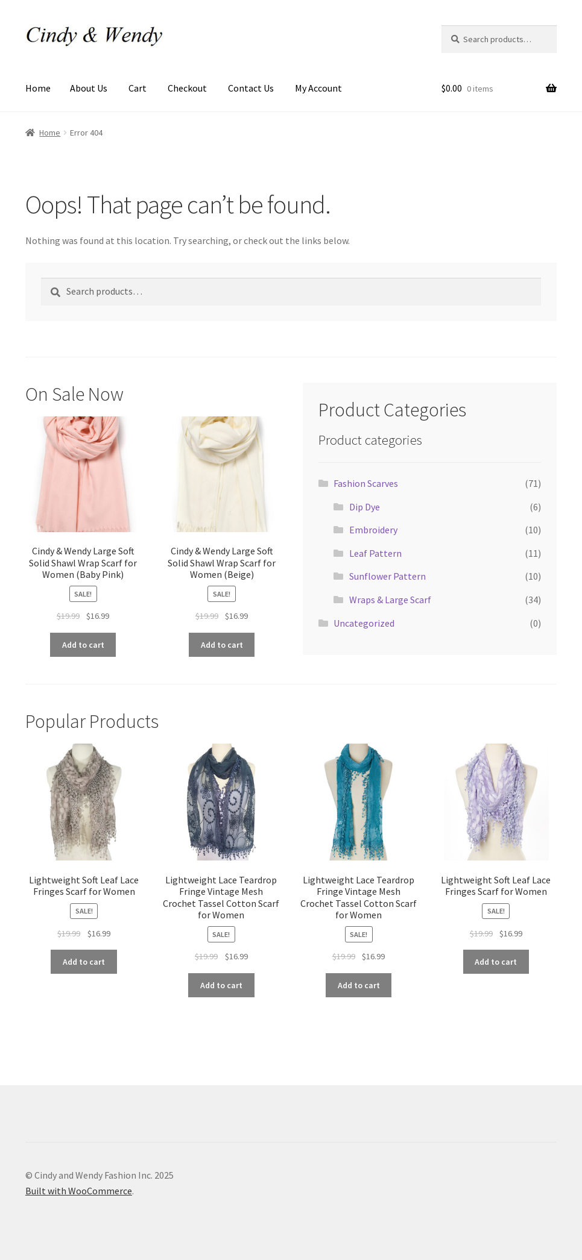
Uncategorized (364, 623)
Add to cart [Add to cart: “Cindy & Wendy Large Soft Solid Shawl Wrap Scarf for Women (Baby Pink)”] (83, 644)
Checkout (187, 88)
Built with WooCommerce (78, 1191)
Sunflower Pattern (387, 576)
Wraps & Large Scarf (390, 600)
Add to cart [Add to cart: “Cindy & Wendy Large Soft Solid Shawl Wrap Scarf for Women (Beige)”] (222, 644)
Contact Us (251, 88)
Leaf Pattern (375, 553)
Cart (137, 88)
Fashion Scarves (366, 483)
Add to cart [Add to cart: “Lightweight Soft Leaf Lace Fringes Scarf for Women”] (84, 961)
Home (38, 88)
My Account (318, 88)
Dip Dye (364, 507)
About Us (88, 88)
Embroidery (373, 530)
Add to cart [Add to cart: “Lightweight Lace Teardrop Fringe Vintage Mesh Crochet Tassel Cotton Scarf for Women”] (221, 985)
